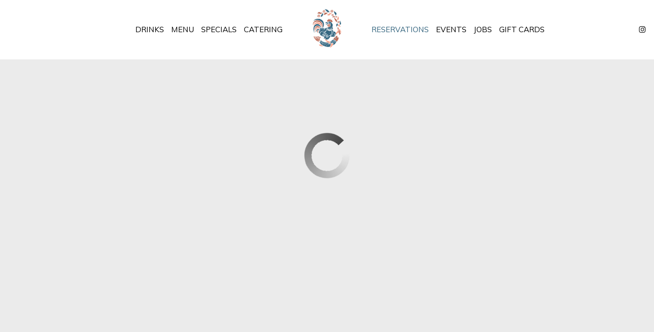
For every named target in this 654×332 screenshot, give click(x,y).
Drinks (149, 29)
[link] (327, 29)
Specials (219, 29)
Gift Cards (522, 29)
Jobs (483, 29)
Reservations (400, 29)
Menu (182, 29)
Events (451, 29)
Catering (263, 29)
